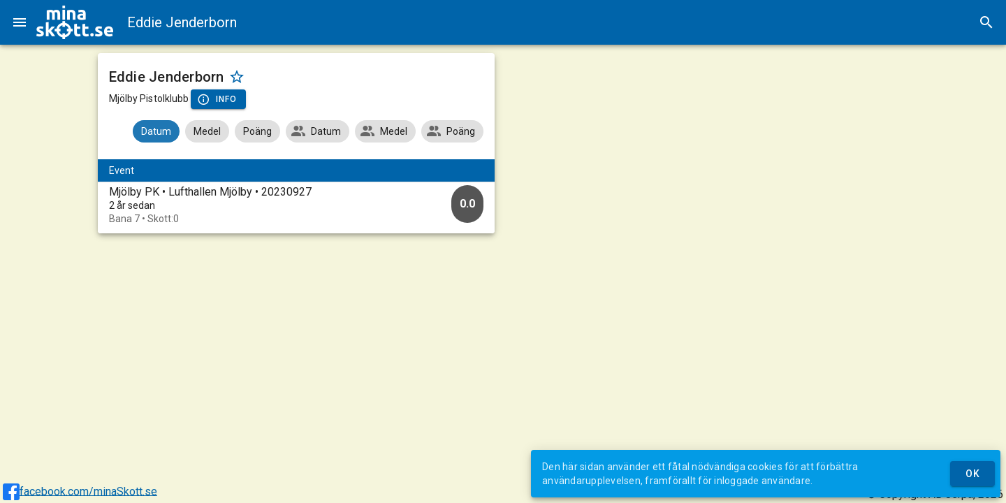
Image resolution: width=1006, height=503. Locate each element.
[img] (74, 22)
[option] (296, 205)
